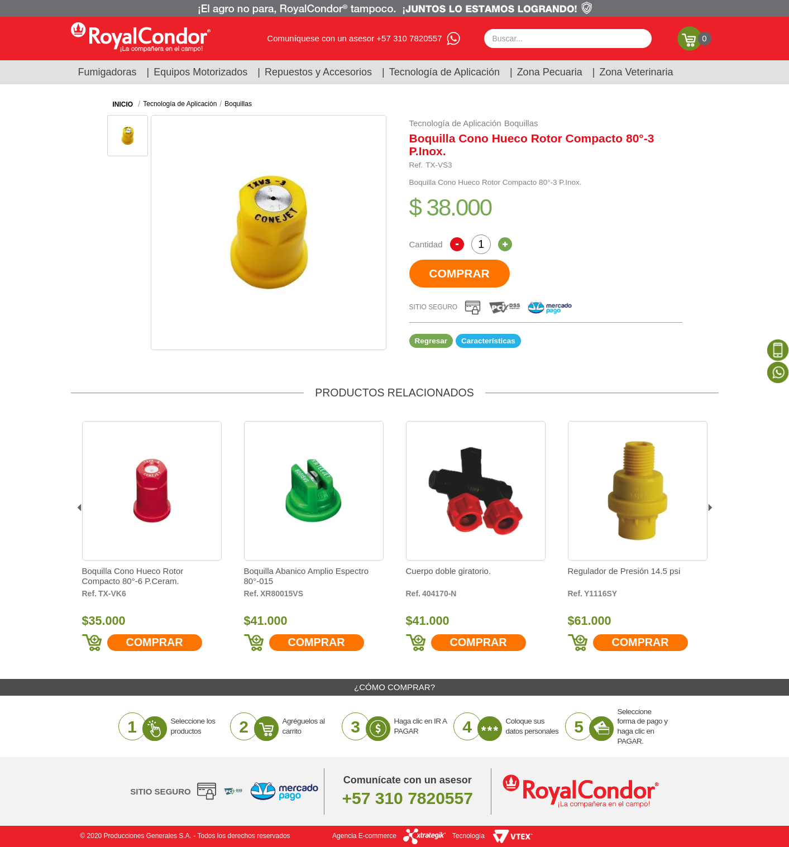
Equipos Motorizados (200, 72)
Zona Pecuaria (549, 72)
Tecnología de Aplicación (444, 72)
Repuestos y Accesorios (318, 72)
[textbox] (568, 38)
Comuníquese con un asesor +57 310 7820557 (354, 38)
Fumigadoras (107, 72)
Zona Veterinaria (636, 72)
